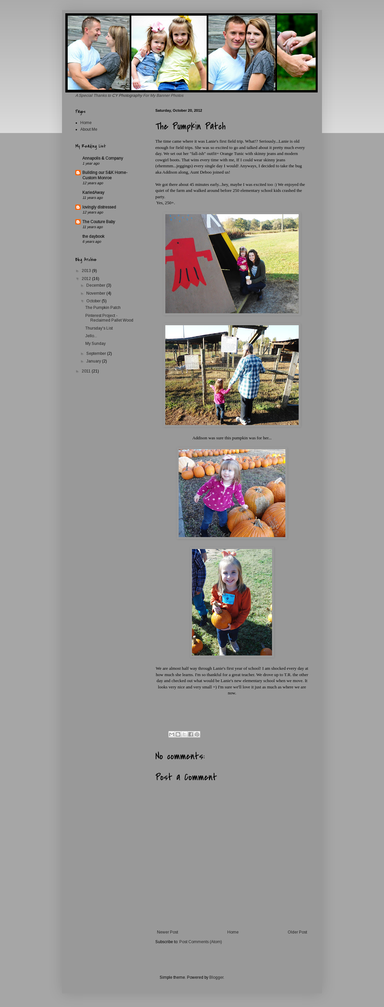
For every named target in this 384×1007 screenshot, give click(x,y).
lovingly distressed (99, 207)
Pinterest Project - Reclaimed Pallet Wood (109, 318)
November (96, 293)
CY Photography (127, 95)
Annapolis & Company (102, 158)
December (96, 285)
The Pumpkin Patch (103, 307)
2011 (87, 371)
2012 (87, 278)
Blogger (216, 977)
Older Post (297, 932)
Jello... (91, 336)
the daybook (93, 236)
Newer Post (167, 932)
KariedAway (93, 192)
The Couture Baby (98, 221)
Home (233, 932)
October (94, 301)
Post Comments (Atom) (200, 941)
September (96, 353)
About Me (88, 129)
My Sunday (95, 343)
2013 (87, 270)
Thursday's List (99, 328)
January (94, 361)
